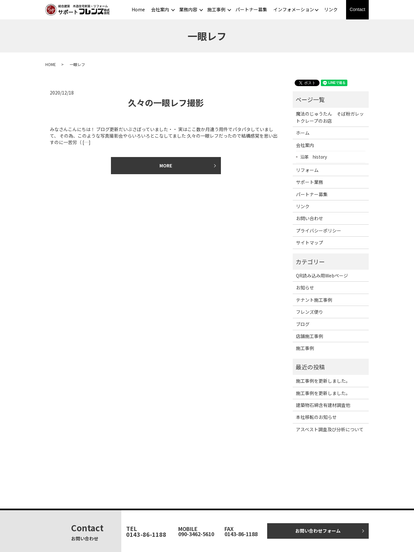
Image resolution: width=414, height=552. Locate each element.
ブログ (303, 324)
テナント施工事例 (314, 300)
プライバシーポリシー (318, 230)
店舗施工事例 (309, 336)
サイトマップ (309, 242)
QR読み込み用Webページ (322, 275)
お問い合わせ (309, 218)
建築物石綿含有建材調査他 (323, 405)
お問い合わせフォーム (318, 530)
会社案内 (160, 9)
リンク (331, 9)
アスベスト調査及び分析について (330, 429)
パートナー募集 (251, 9)
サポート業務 (309, 182)
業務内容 (188, 9)
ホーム (303, 133)
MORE (165, 165)
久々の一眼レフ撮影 (166, 102)
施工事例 (216, 9)
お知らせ (305, 287)
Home (138, 9)
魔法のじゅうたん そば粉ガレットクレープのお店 (330, 117)
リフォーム (307, 170)
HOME (50, 64)
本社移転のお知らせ (316, 417)
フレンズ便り (309, 312)
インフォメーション (293, 9)
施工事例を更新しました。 (323, 380)
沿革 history (313, 156)
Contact (357, 9)
